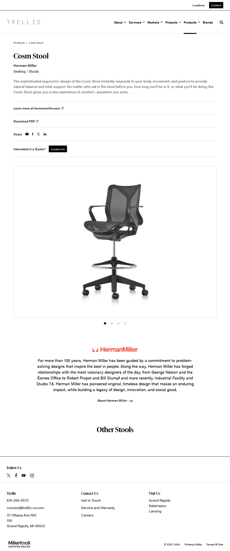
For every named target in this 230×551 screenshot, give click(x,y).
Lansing (155, 511)
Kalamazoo (157, 505)
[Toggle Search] (221, 22)
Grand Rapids (159, 500)
